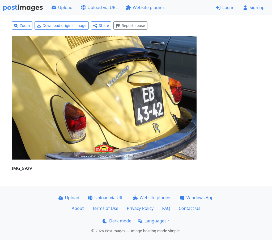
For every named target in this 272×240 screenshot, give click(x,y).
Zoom (22, 25)
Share (101, 25)
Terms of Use (105, 208)
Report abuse (130, 25)
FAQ (166, 208)
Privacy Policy (140, 208)
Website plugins (145, 7)
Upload (62, 7)
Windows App (197, 198)
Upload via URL (99, 7)
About (78, 208)
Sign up (254, 7)
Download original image (62, 25)
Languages (152, 221)
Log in (225, 7)
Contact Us (189, 208)
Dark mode (117, 221)
